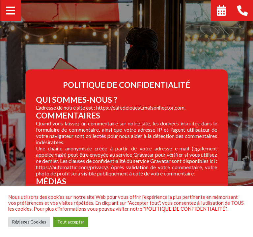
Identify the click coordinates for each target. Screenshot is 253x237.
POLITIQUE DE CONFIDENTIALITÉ (185, 209)
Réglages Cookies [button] (29, 221)
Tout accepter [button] (70, 221)
